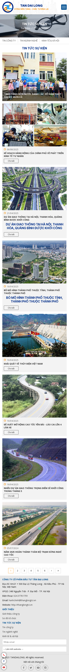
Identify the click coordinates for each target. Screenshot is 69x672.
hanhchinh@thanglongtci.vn (22, 600)
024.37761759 (21, 595)
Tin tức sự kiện (11, 622)
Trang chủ (25, 28)
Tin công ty (9, 40)
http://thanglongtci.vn (21, 604)
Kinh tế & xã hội (50, 40)
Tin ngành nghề (29, 40)
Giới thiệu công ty (11, 613)
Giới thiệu (8, 609)
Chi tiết (11, 161)
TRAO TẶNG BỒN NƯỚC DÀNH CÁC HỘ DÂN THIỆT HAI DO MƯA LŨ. (32, 95)
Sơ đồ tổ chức (9, 618)
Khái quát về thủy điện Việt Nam (23, 363)
